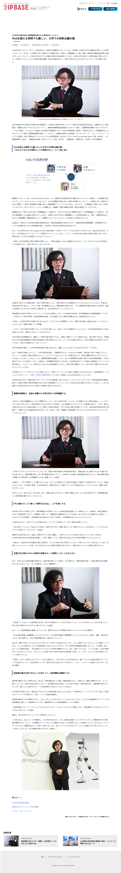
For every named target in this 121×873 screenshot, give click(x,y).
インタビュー (25, 45)
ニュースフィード (74, 857)
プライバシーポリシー (56, 857)
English (114, 3)
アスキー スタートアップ (22, 811)
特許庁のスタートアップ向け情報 (25, 807)
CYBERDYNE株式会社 (20, 802)
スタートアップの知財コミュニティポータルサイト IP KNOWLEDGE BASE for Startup (16, 6)
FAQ (42, 857)
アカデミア (55, 45)
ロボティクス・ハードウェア (40, 45)
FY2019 (16, 45)
